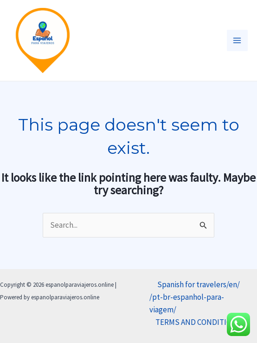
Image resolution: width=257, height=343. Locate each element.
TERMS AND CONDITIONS (198, 322)
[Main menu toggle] (237, 40)
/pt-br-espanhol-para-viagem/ (186, 303)
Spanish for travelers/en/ (198, 284)
